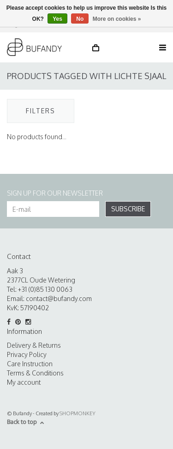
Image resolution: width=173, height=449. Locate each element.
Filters (40, 111)
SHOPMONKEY (77, 413)
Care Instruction (30, 364)
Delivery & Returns (34, 345)
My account (24, 382)
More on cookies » (117, 19)
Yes (57, 19)
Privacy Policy (27, 354)
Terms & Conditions (35, 373)
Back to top (25, 421)
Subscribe (128, 209)
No (80, 19)
